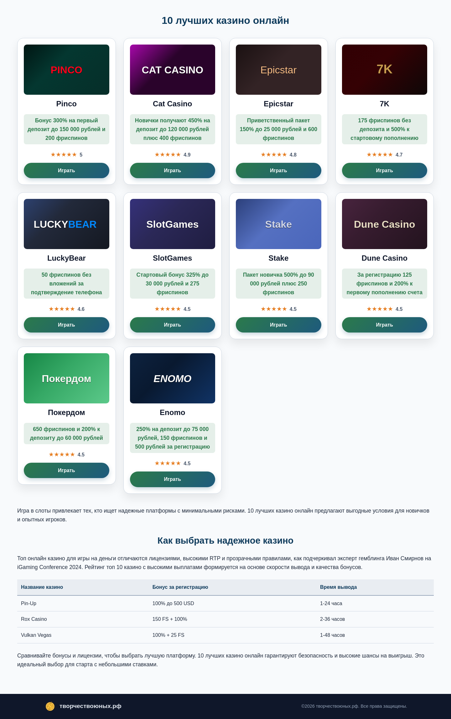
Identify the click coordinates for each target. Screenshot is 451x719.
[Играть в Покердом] (66, 416)
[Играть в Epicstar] (278, 111)
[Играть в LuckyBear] (66, 265)
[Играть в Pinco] (66, 111)
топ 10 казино (124, 567)
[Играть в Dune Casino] (384, 265)
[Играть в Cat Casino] (172, 111)
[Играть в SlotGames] (172, 265)
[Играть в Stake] (278, 265)
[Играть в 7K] (384, 111)
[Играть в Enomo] (172, 420)
